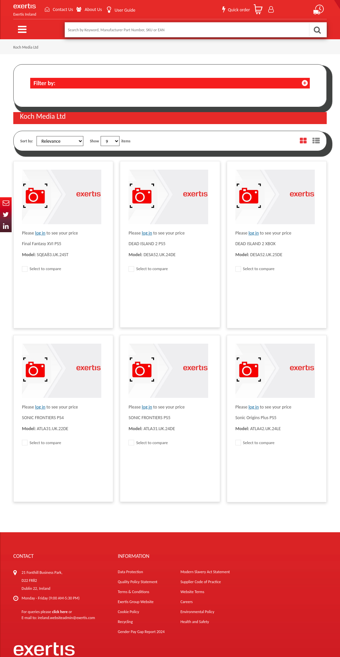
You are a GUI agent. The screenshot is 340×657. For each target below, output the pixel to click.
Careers (186, 511)
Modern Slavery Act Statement (205, 481)
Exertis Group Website (136, 511)
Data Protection (130, 481)
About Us (93, 9)
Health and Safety (194, 531)
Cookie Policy (128, 521)
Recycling (125, 531)
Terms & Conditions (133, 501)
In (6, 226)
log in (40, 233)
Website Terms (192, 501)
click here (60, 521)
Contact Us (62, 9)
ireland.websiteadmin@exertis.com (66, 527)
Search (317, 29)
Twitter (6, 215)
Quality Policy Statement (137, 491)
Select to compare (41, 268)
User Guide (124, 10)
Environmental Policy (197, 521)
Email (6, 203)
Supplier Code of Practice (200, 491)
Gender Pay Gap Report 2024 (141, 541)
